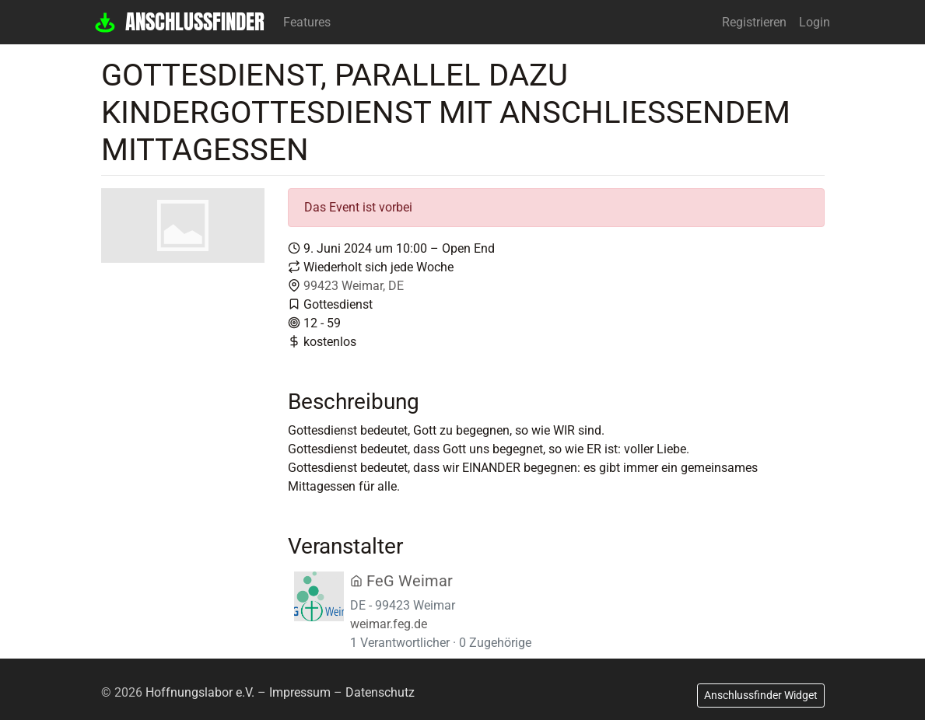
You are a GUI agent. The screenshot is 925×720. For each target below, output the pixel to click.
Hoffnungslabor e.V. (199, 692)
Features (307, 22)
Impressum (300, 692)
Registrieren (754, 22)
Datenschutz (380, 692)
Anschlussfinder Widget (761, 695)
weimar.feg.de (388, 624)
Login (814, 22)
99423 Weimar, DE (353, 285)
